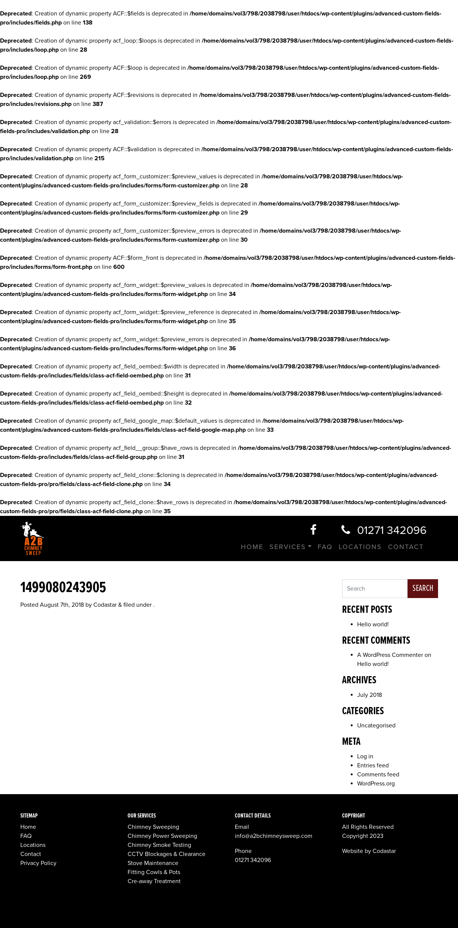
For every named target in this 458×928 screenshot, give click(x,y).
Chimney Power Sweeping (162, 836)
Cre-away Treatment (154, 881)
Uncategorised (376, 725)
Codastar (105, 605)
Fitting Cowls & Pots (154, 872)
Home (252, 547)
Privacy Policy (38, 863)
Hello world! (373, 624)
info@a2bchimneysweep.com (273, 836)
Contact (406, 547)
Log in (365, 756)
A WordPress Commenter (390, 655)
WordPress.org (376, 783)
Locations (360, 547)
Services (287, 547)
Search (422, 588)
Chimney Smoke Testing (159, 845)
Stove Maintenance (153, 863)
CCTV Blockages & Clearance (166, 854)
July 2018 (369, 695)
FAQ (325, 547)
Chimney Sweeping (153, 827)
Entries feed (373, 765)
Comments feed (378, 774)
